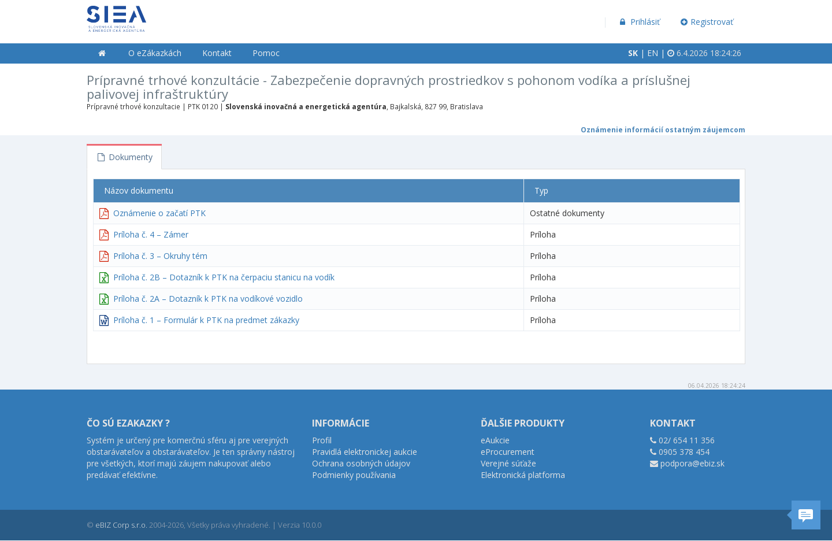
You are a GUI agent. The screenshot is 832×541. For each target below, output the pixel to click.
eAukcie (495, 440)
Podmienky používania (354, 474)
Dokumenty (124, 156)
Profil (322, 440)
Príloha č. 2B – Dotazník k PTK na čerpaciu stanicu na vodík (224, 277)
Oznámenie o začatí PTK (159, 212)
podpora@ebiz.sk (692, 463)
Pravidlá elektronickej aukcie (364, 451)
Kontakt (217, 52)
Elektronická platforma (523, 474)
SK (633, 52)
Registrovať (707, 21)
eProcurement (507, 451)
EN (652, 52)
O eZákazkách (154, 52)
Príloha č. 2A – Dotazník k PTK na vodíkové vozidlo (208, 298)
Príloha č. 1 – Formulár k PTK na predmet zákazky (206, 319)
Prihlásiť (639, 21)
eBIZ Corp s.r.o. (121, 525)
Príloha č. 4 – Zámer (150, 234)
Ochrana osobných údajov (361, 463)
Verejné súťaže (508, 463)
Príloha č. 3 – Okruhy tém (160, 255)
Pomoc (266, 52)
